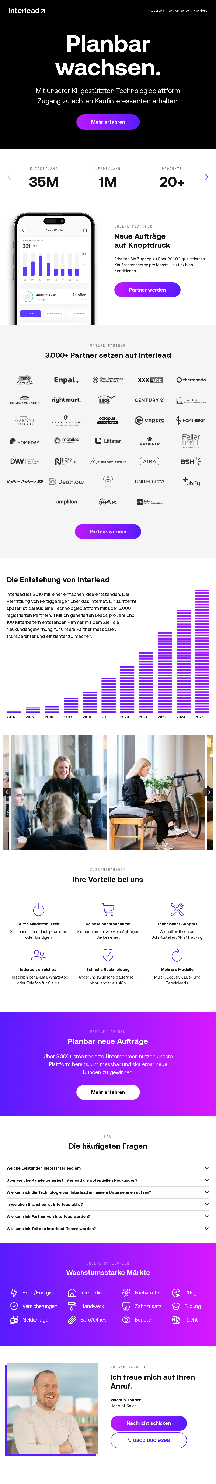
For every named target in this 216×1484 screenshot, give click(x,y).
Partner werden (147, 290)
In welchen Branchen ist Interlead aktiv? (108, 1204)
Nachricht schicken (149, 1423)
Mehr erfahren (108, 122)
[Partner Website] (25, 379)
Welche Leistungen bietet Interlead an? (108, 1168)
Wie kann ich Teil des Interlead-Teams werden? (108, 1228)
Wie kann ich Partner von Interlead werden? (108, 1216)
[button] (206, 177)
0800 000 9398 (149, 1440)
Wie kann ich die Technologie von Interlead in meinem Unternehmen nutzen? (108, 1192)
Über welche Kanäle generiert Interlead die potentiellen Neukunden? (108, 1180)
